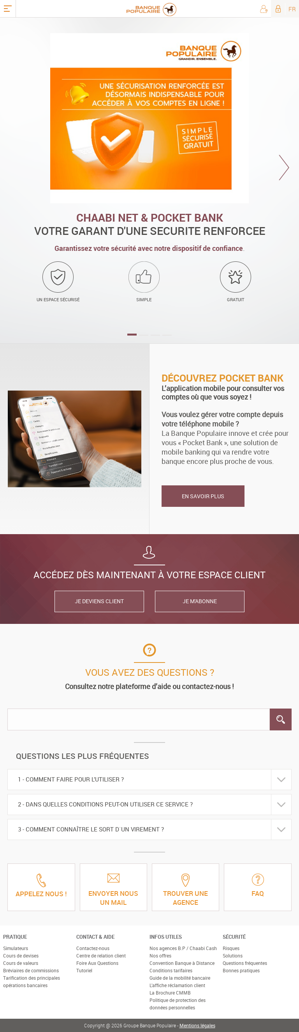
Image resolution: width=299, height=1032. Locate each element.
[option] (149, 180)
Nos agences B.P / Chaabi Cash (183, 948)
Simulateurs (15, 948)
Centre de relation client (101, 955)
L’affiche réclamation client (177, 985)
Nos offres (160, 955)
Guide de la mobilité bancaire (180, 978)
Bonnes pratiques (241, 970)
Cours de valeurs (20, 963)
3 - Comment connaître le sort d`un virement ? (91, 829)
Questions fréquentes (245, 963)
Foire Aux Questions (97, 963)
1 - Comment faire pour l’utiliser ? (71, 779)
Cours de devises (21, 955)
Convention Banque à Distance (182, 963)
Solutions (233, 955)
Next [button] (284, 168)
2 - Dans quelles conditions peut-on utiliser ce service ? (105, 804)
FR (292, 9)
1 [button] (132, 335)
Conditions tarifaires (171, 970)
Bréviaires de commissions (31, 970)
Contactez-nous (92, 948)
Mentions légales (197, 1025)
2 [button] (143, 335)
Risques (231, 948)
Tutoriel (84, 970)
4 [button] (167, 335)
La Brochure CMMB (170, 992)
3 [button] (155, 335)
